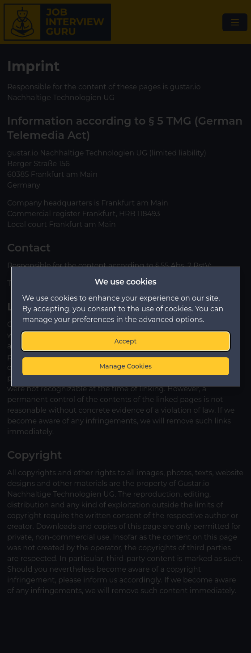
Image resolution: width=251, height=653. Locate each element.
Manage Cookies (125, 366)
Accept (126, 341)
